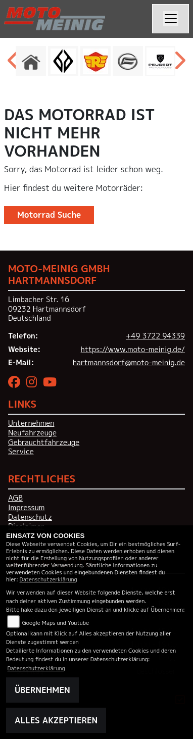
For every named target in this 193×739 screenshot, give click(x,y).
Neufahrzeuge (32, 433)
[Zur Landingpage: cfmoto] (128, 61)
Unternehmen (31, 423)
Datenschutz (30, 517)
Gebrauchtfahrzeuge (43, 442)
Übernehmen (42, 690)
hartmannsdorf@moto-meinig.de (129, 363)
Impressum (26, 508)
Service (21, 452)
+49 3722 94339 (155, 336)
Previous (14, 63)
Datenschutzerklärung (48, 579)
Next (179, 63)
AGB (15, 498)
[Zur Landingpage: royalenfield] (95, 61)
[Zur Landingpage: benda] (63, 61)
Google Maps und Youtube (55, 622)
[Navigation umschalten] (170, 18)
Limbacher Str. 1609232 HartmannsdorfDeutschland (47, 308)
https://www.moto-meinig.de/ (133, 349)
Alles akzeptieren (56, 720)
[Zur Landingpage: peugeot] (160, 61)
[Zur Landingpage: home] (31, 61)
